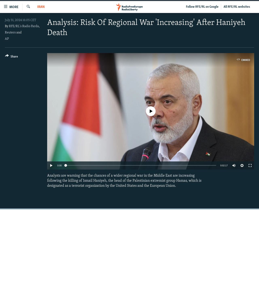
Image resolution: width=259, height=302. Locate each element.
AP (7, 39)
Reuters (10, 32)
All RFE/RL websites (237, 7)
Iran (41, 7)
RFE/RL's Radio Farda (24, 26)
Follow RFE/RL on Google (202, 7)
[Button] (11, 57)
